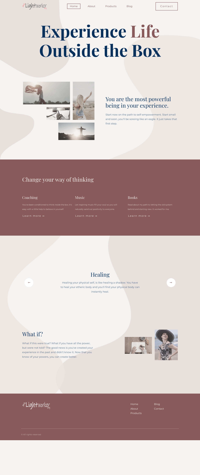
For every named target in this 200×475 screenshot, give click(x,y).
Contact (166, 6)
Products (111, 6)
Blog (129, 6)
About (91, 6)
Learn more (33, 215)
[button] (28, 282)
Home (74, 6)
